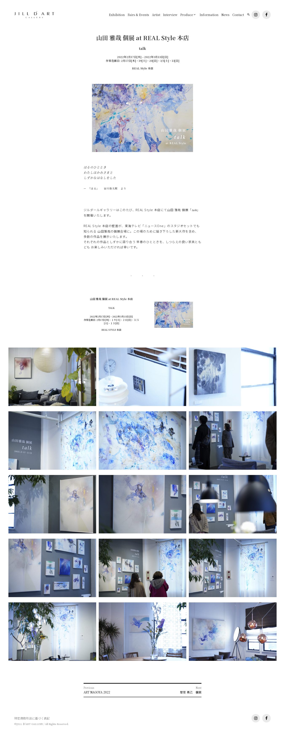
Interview (170, 15)
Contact (238, 15)
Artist (156, 15)
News (225, 15)
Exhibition (117, 15)
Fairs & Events (138, 15)
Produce (186, 15)
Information (209, 15)
